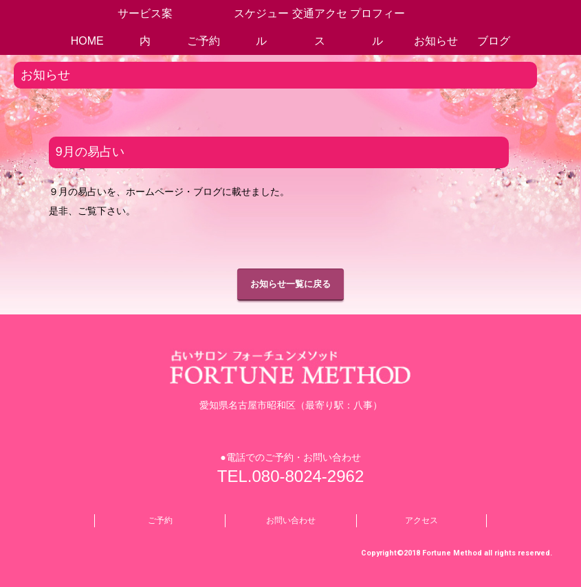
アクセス (421, 520)
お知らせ (436, 41)
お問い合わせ (291, 520)
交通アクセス (319, 27)
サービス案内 (145, 27)
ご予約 (203, 41)
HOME (87, 41)
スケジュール (261, 27)
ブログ (493, 41)
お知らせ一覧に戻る (290, 284)
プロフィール (377, 27)
